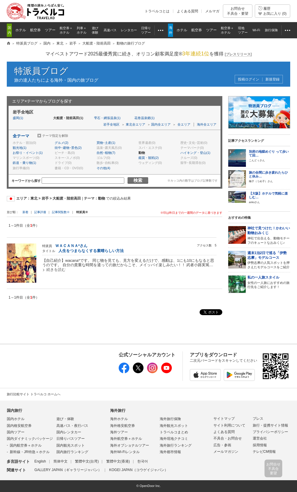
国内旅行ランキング (72, 452)
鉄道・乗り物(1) (24, 162)
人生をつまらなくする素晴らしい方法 (91, 251)
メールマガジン (225, 452)
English (40, 461)
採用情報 (260, 445)
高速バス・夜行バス (72, 426)
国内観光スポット (70, 445)
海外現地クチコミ (174, 439)
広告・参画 (222, 445)
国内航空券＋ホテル (26, 445)
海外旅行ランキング (176, 445)
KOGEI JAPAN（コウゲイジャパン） (138, 470)
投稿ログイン (248, 79)
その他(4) (103, 168)
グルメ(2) (61, 142)
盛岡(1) (18, 118)
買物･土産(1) (106, 142)
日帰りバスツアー (70, 439)
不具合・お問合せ (227, 438)
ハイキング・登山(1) (195, 152)
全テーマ (21, 136)
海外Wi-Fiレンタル (125, 452)
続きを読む (56, 269)
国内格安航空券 (19, 426)
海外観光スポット (174, 426)
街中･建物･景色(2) (68, 147)
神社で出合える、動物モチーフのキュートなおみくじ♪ (268, 235)
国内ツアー (16, 432)
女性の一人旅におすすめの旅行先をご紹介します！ (268, 282)
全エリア (183, 124)
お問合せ (237, 11)
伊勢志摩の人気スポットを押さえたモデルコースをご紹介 (268, 260)
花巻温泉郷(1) (144, 118)
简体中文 (60, 461)
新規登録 (272, 79)
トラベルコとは (157, 11)
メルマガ (212, 11)
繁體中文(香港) (118, 461)
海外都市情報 (170, 452)
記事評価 (40, 212)
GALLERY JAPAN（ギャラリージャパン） (68, 470)
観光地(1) (19, 147)
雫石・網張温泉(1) (107, 118)
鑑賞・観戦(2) (148, 157)
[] (238, 54)
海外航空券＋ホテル (126, 439)
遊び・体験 (65, 419)
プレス (258, 419)
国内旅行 (14, 410)
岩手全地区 (111, 124)
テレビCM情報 (264, 452)
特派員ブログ (41, 71)
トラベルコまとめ (174, 432)
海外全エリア (206, 124)
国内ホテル (16, 419)
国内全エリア (161, 124)
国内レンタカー (68, 432)
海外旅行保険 (170, 419)
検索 (137, 180)
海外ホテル (119, 419)
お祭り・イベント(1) (28, 152)
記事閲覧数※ (61, 212)
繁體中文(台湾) (87, 461)
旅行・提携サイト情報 (270, 425)
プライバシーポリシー (270, 432)
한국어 (142, 461)
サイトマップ (224, 419)
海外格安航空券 (122, 426)
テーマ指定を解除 (55, 135)
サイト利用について (229, 425)
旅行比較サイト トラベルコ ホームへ (34, 394)
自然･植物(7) (106, 152)
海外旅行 (117, 410)
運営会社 (260, 438)
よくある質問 (187, 11)
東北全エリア (135, 124)
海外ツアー (119, 432)
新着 (25, 212)
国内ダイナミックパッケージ (30, 439)
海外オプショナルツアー (129, 445)
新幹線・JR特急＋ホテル (30, 452)
